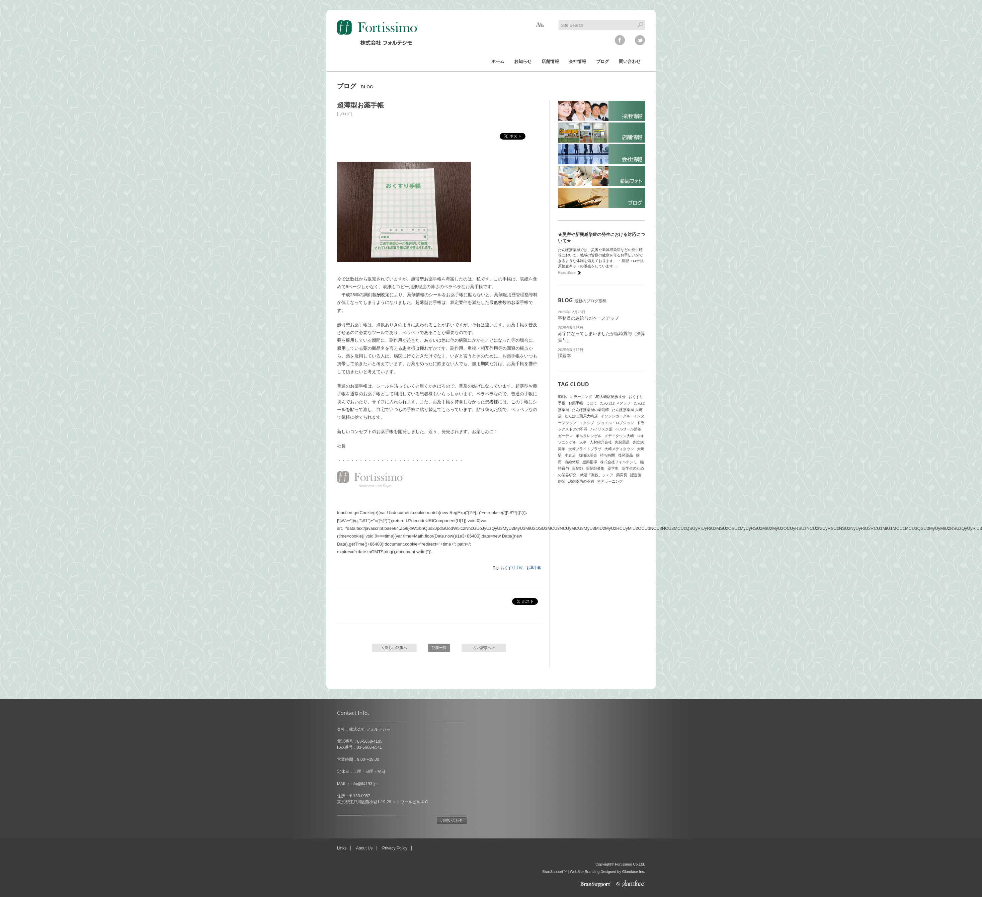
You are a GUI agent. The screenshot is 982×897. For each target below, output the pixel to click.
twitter (640, 40)
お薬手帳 (533, 568)
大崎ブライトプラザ (584, 449)
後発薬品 (625, 455)
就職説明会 (588, 455)
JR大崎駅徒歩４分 (610, 397)
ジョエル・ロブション (615, 423)
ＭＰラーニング (610, 481)
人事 (583, 442)
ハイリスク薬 (601, 429)
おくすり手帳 (512, 568)
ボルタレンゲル (588, 436)
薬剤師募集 (595, 468)
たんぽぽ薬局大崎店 (581, 416)
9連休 (562, 397)
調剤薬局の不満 (581, 481)
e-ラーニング (581, 397)
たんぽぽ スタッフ (615, 403)
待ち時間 (607, 455)
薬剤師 (577, 468)
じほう (591, 403)
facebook (620, 40)
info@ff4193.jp (363, 784)
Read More (566, 272)
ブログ (344, 114)
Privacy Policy (394, 848)
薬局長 (621, 475)
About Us (364, 848)
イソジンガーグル (615, 416)
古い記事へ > (484, 648)
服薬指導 (589, 462)
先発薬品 (622, 442)
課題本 (564, 355)
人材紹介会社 (601, 442)
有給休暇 (572, 462)
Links (341, 848)
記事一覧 (439, 648)
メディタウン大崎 (619, 436)
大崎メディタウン (619, 449)
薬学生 (613, 468)
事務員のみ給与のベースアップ (588, 318)
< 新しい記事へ (394, 648)
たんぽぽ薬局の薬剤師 (590, 410)
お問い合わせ (452, 820)
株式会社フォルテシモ (618, 462)
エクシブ (586, 423)
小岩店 (570, 455)
